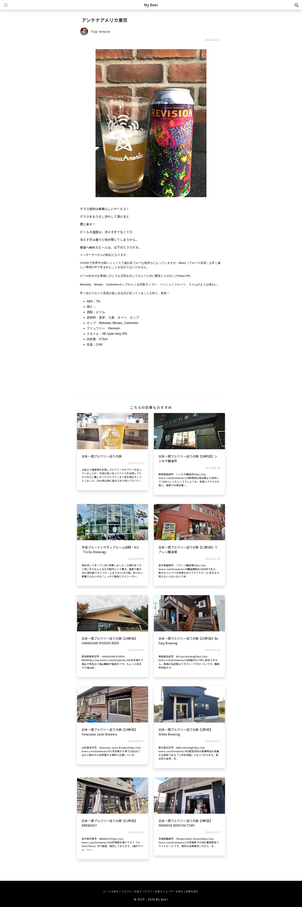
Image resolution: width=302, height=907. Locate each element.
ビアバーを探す (153, 891)
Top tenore (100, 31)
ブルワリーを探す (131, 891)
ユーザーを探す (174, 891)
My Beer (151, 5)
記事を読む (192, 891)
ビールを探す (111, 891)
